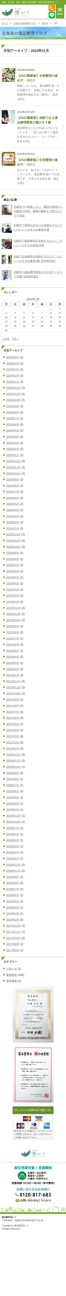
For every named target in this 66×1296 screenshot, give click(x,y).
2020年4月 (12, 803)
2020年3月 (12, 809)
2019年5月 (12, 834)
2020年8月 (12, 779)
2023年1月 (12, 601)
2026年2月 (12, 375)
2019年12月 (13, 815)
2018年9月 (12, 877)
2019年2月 (12, 852)
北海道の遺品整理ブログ (24, 23)
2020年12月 (13, 754)
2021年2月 (12, 742)
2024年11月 (13, 467)
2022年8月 (12, 632)
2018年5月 (12, 901)
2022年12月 (13, 608)
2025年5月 (12, 430)
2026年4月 (12, 363)
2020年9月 (12, 773)
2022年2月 (12, 669)
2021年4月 (12, 730)
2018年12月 (13, 864)
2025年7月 (12, 418)
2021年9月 (12, 699)
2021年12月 (13, 681)
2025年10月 (13, 400)
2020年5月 (12, 797)
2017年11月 (13, 932)
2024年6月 (12, 498)
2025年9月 (12, 406)
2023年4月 (12, 583)
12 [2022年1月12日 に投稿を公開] (24, 317)
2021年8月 (12, 705)
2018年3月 (12, 913)
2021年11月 (13, 687)
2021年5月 (12, 724)
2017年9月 (12, 944)
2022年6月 (12, 644)
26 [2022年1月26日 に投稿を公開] (24, 326)
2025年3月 (12, 443)
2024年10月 (13, 473)
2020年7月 (12, 785)
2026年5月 (12, 357)
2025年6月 (12, 424)
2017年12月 (13, 925)
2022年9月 (12, 626)
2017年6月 (12, 950)
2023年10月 (13, 546)
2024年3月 (12, 516)
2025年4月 (12, 436)
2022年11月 (13, 614)
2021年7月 (12, 712)
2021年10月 (13, 693)
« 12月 (6, 338)
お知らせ (11, 968)
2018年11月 (13, 870)
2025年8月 (12, 412)
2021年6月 (12, 718)
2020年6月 (12, 791)
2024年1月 (12, 528)
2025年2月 (12, 449)
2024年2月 (12, 522)
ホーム (5, 23)
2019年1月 (12, 858)
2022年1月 (12, 675)
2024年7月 (12, 491)
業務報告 (11, 974)
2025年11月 (13, 394)
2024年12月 (13, 461)
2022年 (45, 23)
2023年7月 (12, 565)
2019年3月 (12, 846)
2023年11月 (13, 540)
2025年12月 (13, 387)
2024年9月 (12, 479)
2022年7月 (12, 638)
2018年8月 (12, 883)
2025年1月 (12, 455)
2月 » (15, 338)
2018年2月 (12, 919)
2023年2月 (12, 595)
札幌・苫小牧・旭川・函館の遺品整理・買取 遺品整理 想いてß (16, 12)
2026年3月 (12, 369)
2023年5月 (12, 577)
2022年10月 (13, 620)
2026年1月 (12, 381)
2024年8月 (12, 485)
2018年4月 (12, 907)
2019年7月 (12, 828)
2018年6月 (12, 895)
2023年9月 (12, 552)
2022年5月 (12, 650)
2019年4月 (12, 840)
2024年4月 (12, 510)
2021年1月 (12, 748)
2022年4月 (12, 656)
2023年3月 (12, 589)
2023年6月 (12, 571)
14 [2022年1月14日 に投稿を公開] (42, 317)
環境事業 (11, 980)
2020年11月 (13, 760)
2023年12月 (13, 534)
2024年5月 (12, 504)
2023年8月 (12, 559)
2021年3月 (12, 736)
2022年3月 (12, 663)
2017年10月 (13, 938)
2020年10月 (13, 766)
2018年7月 (12, 889)
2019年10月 (13, 821)
